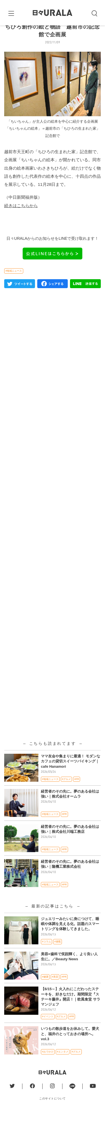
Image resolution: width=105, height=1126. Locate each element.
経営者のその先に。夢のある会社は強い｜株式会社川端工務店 (70, 842)
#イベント (47, 1029)
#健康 (45, 990)
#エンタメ (62, 1064)
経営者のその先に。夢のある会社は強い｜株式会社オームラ (70, 807)
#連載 (57, 955)
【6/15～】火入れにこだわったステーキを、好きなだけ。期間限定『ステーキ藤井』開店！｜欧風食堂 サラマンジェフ (70, 1010)
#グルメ (66, 792)
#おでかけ (47, 1064)
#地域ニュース (13, 284)
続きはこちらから (21, 218)
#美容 (55, 990)
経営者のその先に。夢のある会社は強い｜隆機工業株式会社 (70, 877)
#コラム (46, 955)
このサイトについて (52, 1111)
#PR (76, 792)
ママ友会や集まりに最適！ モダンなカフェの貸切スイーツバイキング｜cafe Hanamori (70, 774)
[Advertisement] (52, 471)
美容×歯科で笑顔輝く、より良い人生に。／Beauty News (69, 969)
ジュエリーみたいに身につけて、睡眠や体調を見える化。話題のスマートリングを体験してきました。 (70, 937)
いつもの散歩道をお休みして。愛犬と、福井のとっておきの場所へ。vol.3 (70, 1047)
